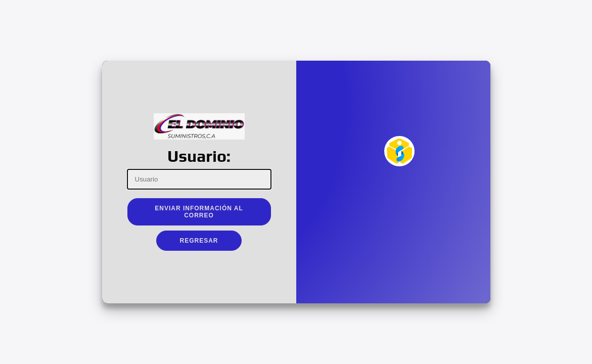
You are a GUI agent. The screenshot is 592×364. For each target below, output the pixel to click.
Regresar (198, 240)
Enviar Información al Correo (199, 212)
